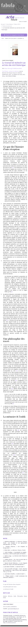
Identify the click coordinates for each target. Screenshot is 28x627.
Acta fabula (9, 24)
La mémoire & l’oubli (14, 416)
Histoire (5, 596)
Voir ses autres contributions (10, 606)
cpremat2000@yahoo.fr (13, 608)
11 (23, 472)
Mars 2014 (17, 24)
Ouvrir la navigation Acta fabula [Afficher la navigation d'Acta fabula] (14, 35)
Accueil (3, 24)
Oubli (14, 596)
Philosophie (20, 596)
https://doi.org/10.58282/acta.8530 (13, 68)
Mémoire (10, 596)
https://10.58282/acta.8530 (9, 622)
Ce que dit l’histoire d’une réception (13, 148)
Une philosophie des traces (13, 340)
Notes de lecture (7, 26)
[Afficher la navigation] (25, 5)
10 (14, 455)
